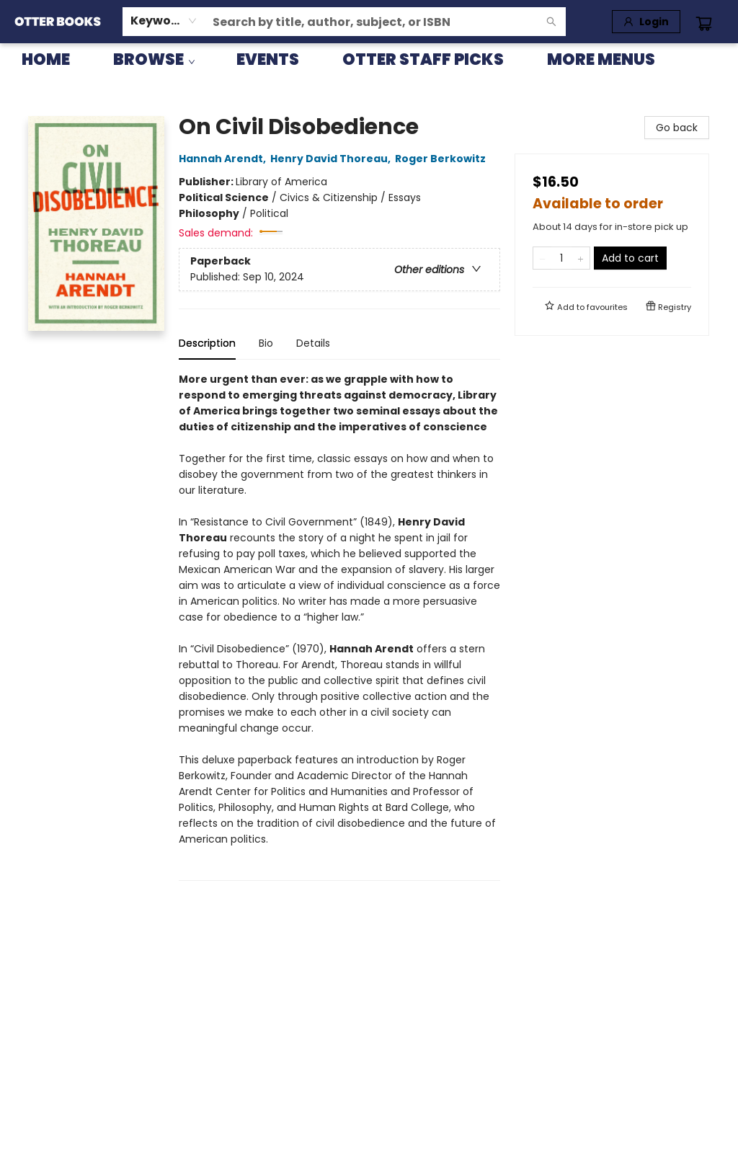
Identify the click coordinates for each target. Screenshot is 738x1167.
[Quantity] (561, 258)
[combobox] (164, 21)
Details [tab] (313, 343)
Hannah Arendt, (224, 158)
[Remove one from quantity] (542, 258)
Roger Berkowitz (442, 158)
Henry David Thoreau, (332, 158)
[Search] (551, 21)
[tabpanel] (339, 626)
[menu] (369, 59)
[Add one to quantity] (581, 258)
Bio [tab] (266, 343)
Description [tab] (207, 343)
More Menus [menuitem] (601, 59)
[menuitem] (46, 59)
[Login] (646, 21)
